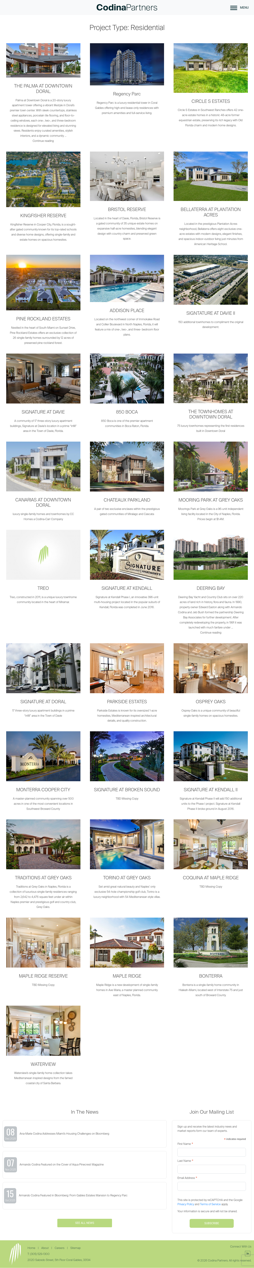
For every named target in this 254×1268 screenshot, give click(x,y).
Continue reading (43, 141)
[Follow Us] (247, 1253)
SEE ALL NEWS (84, 1223)
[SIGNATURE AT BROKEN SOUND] (127, 768)
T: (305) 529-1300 (39, 1254)
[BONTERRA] (211, 959)
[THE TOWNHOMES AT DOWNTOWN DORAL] (211, 395)
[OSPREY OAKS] (211, 682)
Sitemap (75, 1248)
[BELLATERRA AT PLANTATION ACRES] (211, 201)
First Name (185, 1144)
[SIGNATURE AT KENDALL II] (211, 773)
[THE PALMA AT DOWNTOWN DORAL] (43, 60)
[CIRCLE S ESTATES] (211, 87)
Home (32, 1248)
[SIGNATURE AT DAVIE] (43, 395)
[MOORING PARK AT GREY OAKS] (211, 483)
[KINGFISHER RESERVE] (43, 199)
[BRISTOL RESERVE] (127, 198)
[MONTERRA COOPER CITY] (43, 773)
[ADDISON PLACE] (127, 298)
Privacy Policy (185, 1204)
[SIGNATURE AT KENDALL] (127, 572)
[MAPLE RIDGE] (127, 959)
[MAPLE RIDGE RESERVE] (43, 954)
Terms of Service (210, 1204)
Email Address (187, 1178)
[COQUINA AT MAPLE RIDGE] (211, 856)
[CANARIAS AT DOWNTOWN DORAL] (43, 484)
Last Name (185, 1161)
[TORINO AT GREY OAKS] (127, 861)
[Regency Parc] (127, 81)
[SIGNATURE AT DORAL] (43, 682)
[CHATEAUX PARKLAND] (127, 481)
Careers (60, 1248)
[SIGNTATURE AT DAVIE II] (211, 294)
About (45, 1248)
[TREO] (43, 569)
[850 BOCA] (127, 393)
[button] (233, 7)
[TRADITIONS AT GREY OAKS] (43, 866)
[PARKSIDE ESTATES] (127, 685)
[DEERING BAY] (211, 555)
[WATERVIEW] (43, 1047)
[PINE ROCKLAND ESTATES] (43, 302)
